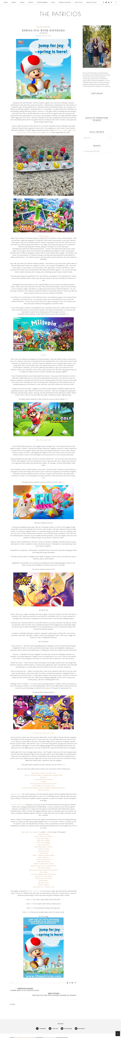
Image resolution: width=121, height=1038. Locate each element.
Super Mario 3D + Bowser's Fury (43, 885)
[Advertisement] (97, 183)
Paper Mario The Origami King (31, 830)
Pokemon (48, 130)
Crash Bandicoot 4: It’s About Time (43, 784)
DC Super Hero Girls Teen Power (43, 731)
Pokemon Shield (43, 847)
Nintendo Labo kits (33, 889)
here (67, 312)
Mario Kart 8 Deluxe (43, 839)
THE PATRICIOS (61, 12)
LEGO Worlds (43, 851)
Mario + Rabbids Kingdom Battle (43, 853)
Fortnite (43, 779)
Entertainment (43, 24)
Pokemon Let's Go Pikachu (43, 874)
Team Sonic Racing (43, 866)
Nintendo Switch (15, 792)
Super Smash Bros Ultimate (43, 834)
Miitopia (43, 353)
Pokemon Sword (43, 849)
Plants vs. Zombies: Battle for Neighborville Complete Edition (43, 773)
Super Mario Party (43, 788)
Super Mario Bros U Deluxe (43, 845)
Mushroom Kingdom (61, 128)
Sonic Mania (44, 870)
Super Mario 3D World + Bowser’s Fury (43, 771)
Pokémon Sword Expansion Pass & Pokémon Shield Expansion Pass (43, 786)
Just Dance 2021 (43, 881)
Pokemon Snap (43, 234)
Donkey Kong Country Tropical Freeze (43, 864)
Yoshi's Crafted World (43, 858)
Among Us (43, 775)
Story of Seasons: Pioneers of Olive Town (43, 782)
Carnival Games (43, 879)
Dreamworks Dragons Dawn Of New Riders (43, 868)
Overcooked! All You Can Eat (43, 777)
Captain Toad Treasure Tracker (43, 862)
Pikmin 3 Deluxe (43, 883)
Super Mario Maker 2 (43, 836)
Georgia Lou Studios (49, 1035)
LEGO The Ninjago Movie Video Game (43, 872)
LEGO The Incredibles (43, 841)
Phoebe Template (29, 1035)
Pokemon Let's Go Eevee (43, 876)
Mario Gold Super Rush (43, 438)
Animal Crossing (43, 832)
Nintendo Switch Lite (18, 803)
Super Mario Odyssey (43, 860)
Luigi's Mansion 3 (43, 855)
